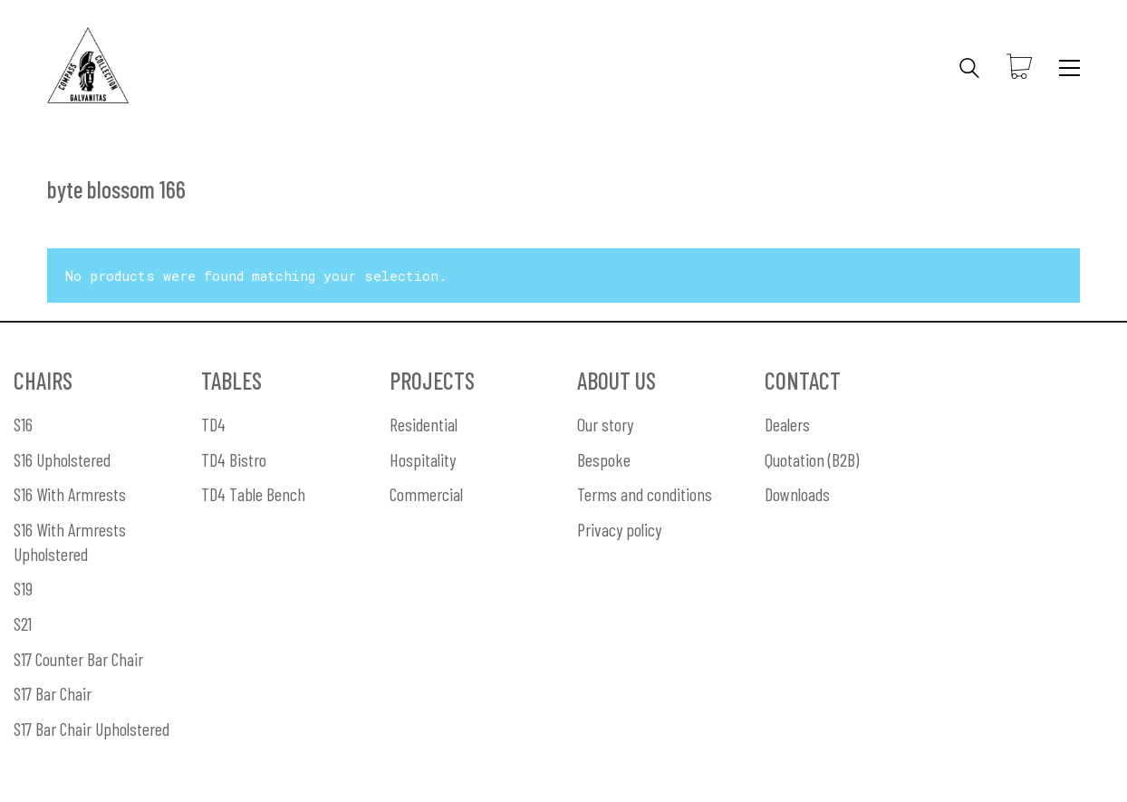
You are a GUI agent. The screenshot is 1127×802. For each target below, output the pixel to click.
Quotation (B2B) (812, 459)
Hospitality (423, 459)
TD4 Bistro (233, 459)
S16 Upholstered (62, 459)
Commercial (426, 494)
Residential (424, 424)
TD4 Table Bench (253, 494)
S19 (23, 588)
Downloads (797, 494)
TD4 (213, 424)
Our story (605, 424)
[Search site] (969, 70)
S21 (23, 623)
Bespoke (604, 459)
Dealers (787, 424)
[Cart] (1019, 68)
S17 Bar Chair (53, 693)
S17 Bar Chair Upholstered (91, 728)
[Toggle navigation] (1069, 68)
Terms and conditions (644, 494)
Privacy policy (619, 529)
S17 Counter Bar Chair (78, 659)
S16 (23, 424)
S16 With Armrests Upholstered (70, 541)
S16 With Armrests (70, 494)
